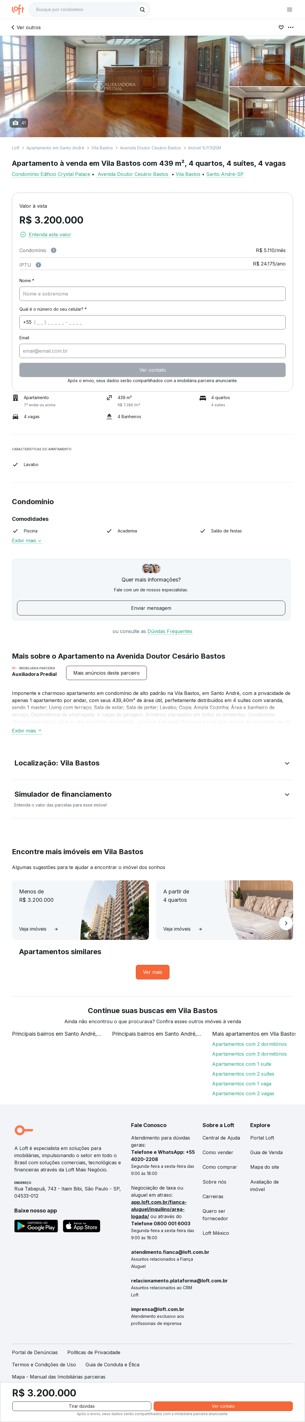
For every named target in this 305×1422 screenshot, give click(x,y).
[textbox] (89, 9)
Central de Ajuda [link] (221, 1138)
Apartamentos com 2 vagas (243, 1093)
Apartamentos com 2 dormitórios (249, 1044)
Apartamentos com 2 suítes (243, 1074)
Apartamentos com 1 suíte (241, 1064)
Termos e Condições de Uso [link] (44, 1365)
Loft (15, 147)
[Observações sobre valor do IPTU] (38, 265)
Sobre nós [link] (214, 1182)
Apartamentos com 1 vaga (241, 1084)
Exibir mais (27, 540)
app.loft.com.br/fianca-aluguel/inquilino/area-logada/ (159, 1209)
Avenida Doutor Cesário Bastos (150, 147)
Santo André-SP (225, 174)
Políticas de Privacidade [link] (93, 1352)
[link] (152, 972)
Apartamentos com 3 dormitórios (249, 1054)
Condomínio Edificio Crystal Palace (51, 174)
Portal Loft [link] (262, 1138)
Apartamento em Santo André (55, 147)
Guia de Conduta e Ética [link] (112, 1365)
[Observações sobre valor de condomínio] (53, 250)
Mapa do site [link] (264, 1167)
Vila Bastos (102, 147)
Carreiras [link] (213, 1196)
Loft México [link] (216, 1233)
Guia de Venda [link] (266, 1152)
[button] (152, 764)
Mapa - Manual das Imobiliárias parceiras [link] (58, 1377)
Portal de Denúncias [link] (35, 1352)
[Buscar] (142, 9)
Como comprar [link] (220, 1167)
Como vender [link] (218, 1152)
